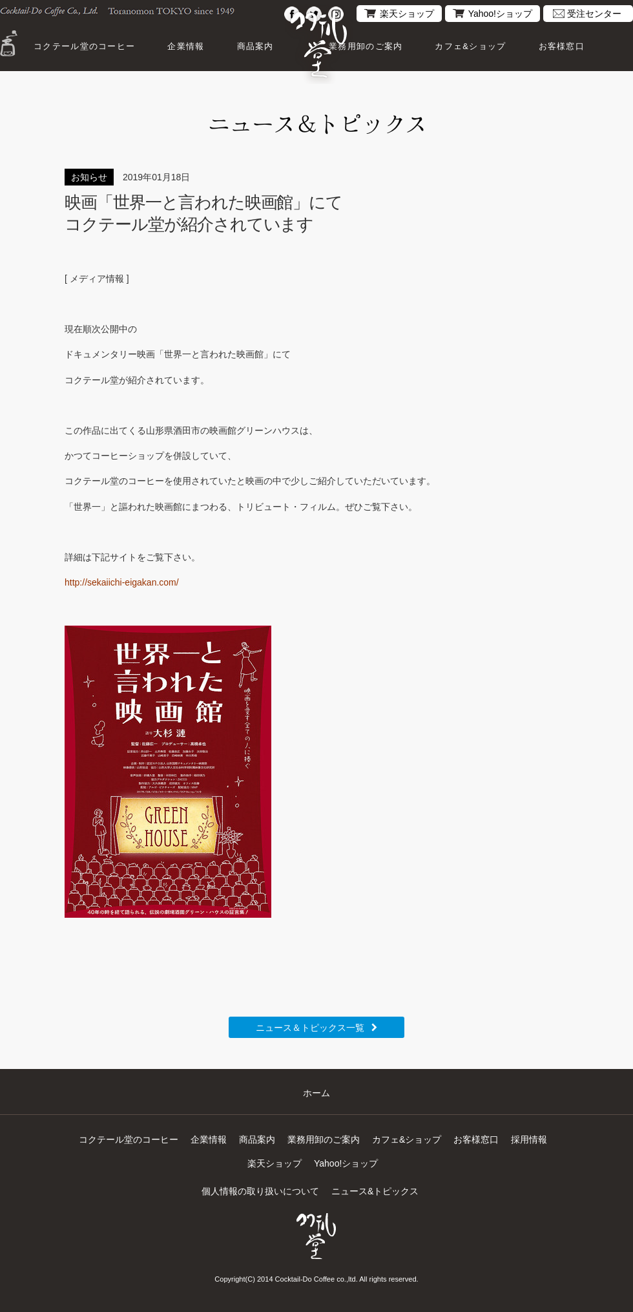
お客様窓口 (562, 46)
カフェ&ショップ (470, 46)
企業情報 (185, 46)
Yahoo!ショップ (500, 13)
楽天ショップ (407, 13)
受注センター (594, 13)
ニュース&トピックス (375, 1191)
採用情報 (529, 1139)
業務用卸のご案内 (365, 46)
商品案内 (255, 46)
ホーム (316, 1093)
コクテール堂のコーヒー (84, 46)
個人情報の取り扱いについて (260, 1191)
